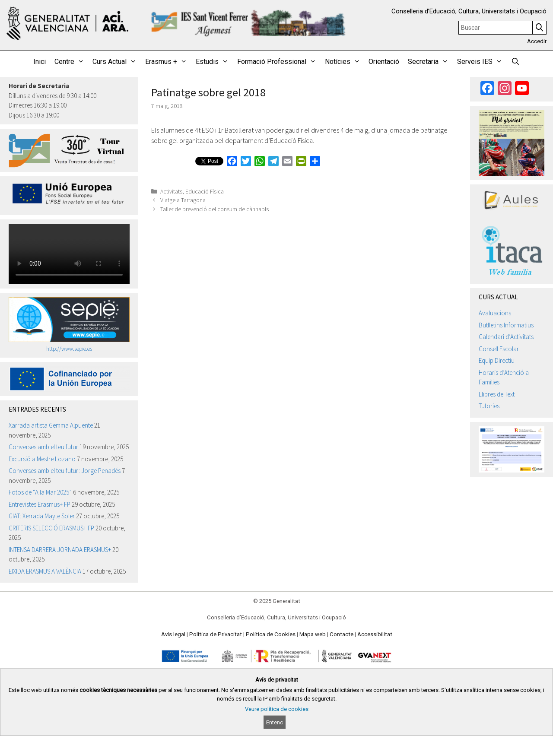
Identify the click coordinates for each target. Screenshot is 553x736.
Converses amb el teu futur (43, 447)
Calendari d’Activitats (506, 337)
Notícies (345, 62)
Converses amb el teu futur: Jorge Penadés (65, 470)
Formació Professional (279, 62)
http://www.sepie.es (69, 348)
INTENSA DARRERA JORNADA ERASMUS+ (60, 550)
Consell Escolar (499, 349)
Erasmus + (168, 62)
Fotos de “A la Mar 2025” (40, 492)
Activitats (171, 191)
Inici (39, 61)
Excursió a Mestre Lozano (42, 459)
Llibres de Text (497, 394)
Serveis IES (482, 62)
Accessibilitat (374, 634)
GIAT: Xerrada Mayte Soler (42, 516)
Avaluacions (495, 313)
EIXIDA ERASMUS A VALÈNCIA (45, 571)
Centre (71, 62)
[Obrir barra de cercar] (515, 62)
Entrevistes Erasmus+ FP (39, 504)
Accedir (537, 41)
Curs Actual (116, 62)
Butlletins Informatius (506, 325)
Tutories (489, 406)
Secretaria (430, 62)
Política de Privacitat (215, 634)
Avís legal (173, 634)
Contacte (341, 634)
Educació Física (204, 191)
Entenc (274, 722)
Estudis (214, 62)
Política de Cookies (271, 634)
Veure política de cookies (276, 709)
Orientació (384, 61)
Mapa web (312, 634)
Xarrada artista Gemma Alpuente (51, 425)
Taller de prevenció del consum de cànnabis (214, 209)
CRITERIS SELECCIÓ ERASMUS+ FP (51, 528)
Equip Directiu (497, 360)
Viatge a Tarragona (183, 200)
